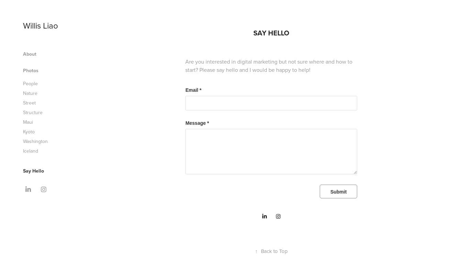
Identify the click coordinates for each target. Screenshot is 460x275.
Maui (28, 122)
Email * (193, 90)
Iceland (30, 150)
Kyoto (29, 131)
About (29, 54)
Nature (30, 93)
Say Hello (33, 170)
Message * (197, 123)
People (30, 83)
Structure (33, 112)
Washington (35, 141)
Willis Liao (40, 25)
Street (29, 102)
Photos (31, 70)
